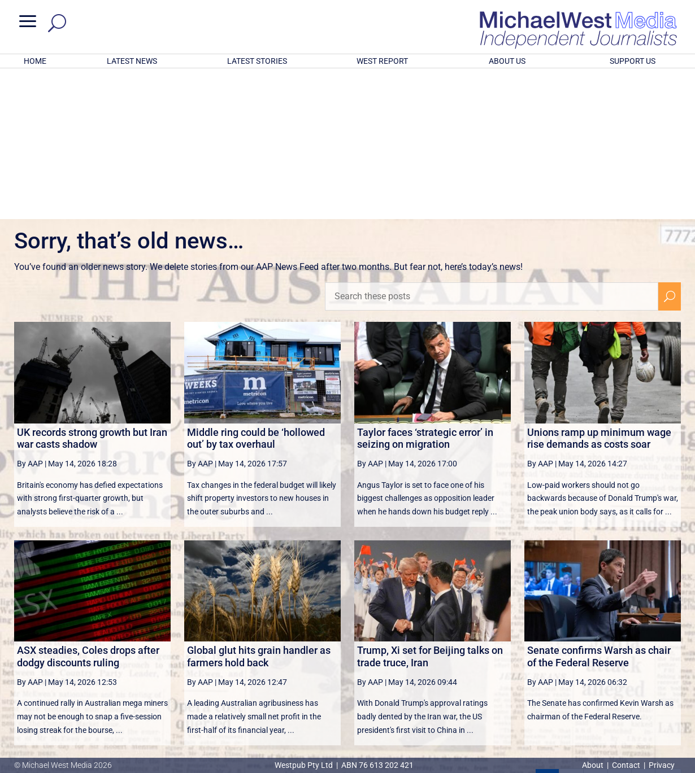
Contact (626, 765)
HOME (35, 60)
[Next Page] (643, 633)
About (593, 765)
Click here (394, 719)
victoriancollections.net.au (391, 661)
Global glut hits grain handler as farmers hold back (259, 508)
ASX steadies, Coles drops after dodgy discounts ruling (88, 508)
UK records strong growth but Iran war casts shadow (92, 290)
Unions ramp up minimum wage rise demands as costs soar (599, 290)
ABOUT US (507, 60)
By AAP (30, 315)
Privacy (662, 765)
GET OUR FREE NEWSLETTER (347, 700)
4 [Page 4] (619, 632)
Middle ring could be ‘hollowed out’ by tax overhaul (256, 290)
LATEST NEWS (132, 60)
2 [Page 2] (571, 632)
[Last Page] (668, 633)
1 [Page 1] (547, 632)
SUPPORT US (632, 60)
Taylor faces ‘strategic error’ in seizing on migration (425, 290)
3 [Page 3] (595, 632)
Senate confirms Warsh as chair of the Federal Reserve (599, 508)
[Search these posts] (491, 148)
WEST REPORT (382, 60)
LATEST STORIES (257, 60)
